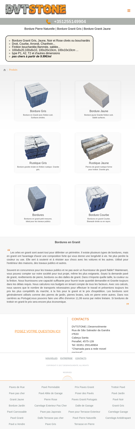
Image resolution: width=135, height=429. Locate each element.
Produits (13, 70)
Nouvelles (52, 358)
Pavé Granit (16, 418)
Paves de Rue (17, 387)
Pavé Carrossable (17, 411)
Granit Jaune (17, 399)
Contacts (80, 358)
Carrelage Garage (118, 411)
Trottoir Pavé (118, 387)
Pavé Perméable (50, 387)
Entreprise (66, 358)
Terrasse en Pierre (84, 424)
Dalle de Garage (84, 405)
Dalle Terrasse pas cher (51, 418)
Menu (129, 13)
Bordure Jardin (17, 405)
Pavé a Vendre (17, 424)
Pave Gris (50, 424)
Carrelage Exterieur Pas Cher (50, 405)
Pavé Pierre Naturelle (84, 418)
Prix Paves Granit (84, 387)
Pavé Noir (118, 399)
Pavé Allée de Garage (51, 393)
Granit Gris (118, 405)
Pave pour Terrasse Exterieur (84, 411)
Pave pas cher (17, 393)
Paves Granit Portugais (84, 399)
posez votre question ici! (37, 331)
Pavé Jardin (118, 393)
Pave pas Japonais (50, 411)
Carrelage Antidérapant (118, 418)
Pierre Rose (50, 399)
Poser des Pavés (84, 393)
